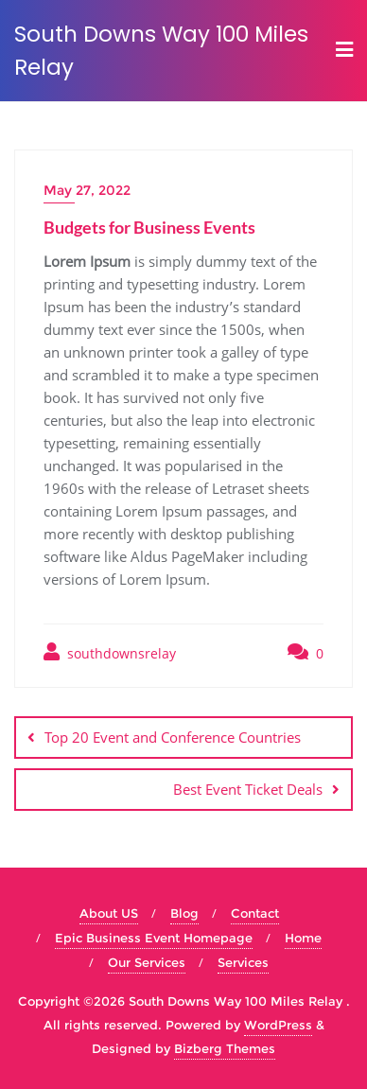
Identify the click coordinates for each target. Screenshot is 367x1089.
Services (243, 962)
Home (303, 937)
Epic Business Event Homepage (154, 937)
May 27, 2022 (87, 190)
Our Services (146, 962)
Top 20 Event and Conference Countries (172, 737)
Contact (255, 913)
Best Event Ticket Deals (248, 789)
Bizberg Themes (224, 1048)
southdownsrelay (110, 652)
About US (108, 913)
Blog (184, 913)
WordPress (278, 1024)
